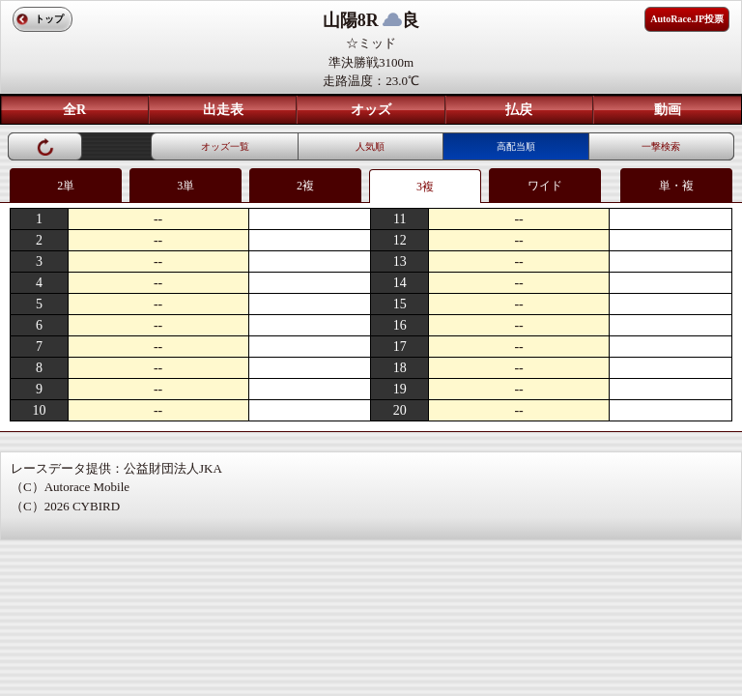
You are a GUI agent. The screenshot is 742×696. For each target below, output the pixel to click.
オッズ (371, 109)
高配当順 (516, 146)
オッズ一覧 (225, 146)
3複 (425, 186)
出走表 (223, 109)
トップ (49, 19)
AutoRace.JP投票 (687, 19)
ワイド (545, 185)
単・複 (676, 185)
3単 (185, 185)
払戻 (518, 109)
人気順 (370, 146)
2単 (65, 185)
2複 (305, 185)
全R (74, 109)
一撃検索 (661, 146)
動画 (667, 109)
